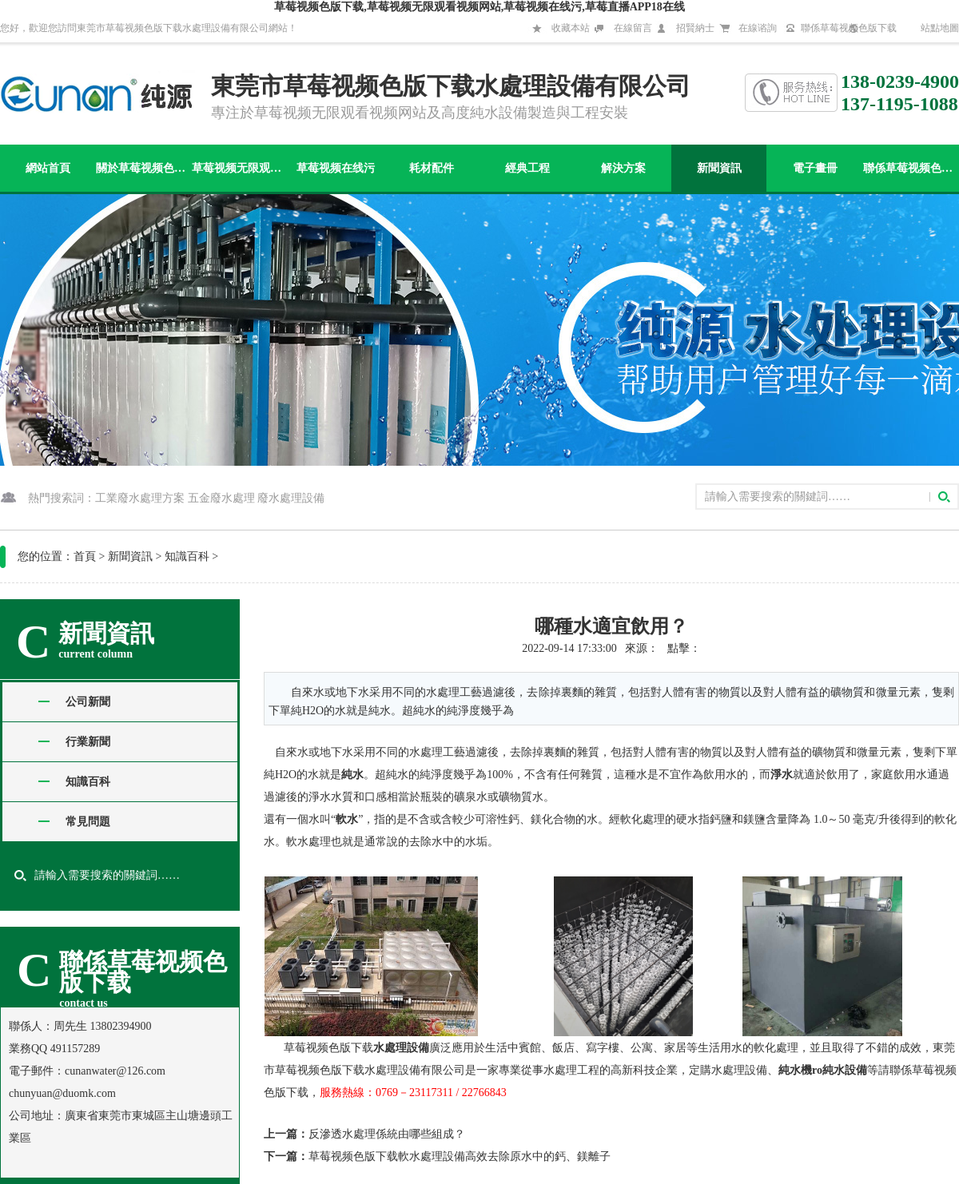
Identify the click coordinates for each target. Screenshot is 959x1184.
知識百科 (187, 556)
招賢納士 (695, 28)
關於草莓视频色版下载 (143, 168)
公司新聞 (88, 702)
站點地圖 (940, 28)
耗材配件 (431, 168)
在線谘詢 (757, 28)
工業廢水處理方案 (140, 498)
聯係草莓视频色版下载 (849, 28)
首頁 (85, 556)
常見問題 (88, 822)
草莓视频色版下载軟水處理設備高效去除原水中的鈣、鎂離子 (459, 1156)
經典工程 (527, 168)
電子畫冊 (815, 168)
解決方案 (623, 168)
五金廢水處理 (221, 498)
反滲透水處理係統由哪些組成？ (386, 1134)
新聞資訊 (719, 168)
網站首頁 (48, 168)
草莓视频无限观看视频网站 (239, 168)
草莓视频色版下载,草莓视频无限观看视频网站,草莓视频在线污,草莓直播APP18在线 (479, 7)
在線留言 (633, 28)
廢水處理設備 (290, 498)
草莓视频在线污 (335, 168)
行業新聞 (88, 742)
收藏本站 (570, 28)
